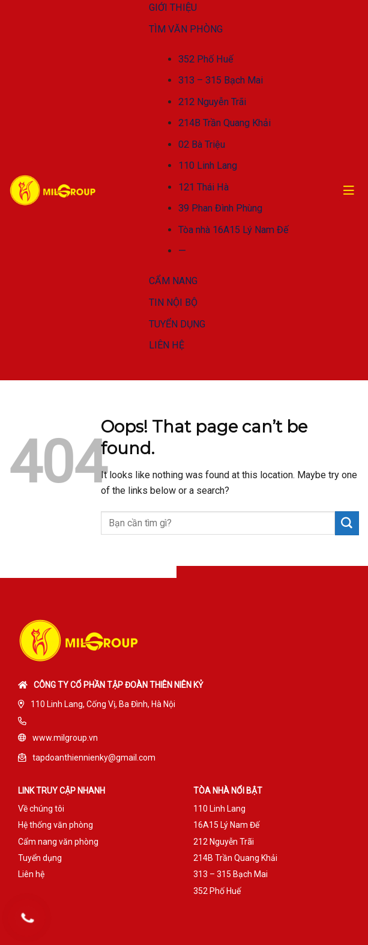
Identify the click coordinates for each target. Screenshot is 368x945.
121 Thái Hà (203, 187)
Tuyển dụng (40, 858)
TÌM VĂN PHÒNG (186, 29)
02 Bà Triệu (201, 144)
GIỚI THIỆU (173, 7)
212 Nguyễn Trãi (212, 102)
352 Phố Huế (206, 59)
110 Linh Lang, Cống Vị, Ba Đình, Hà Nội (103, 704)
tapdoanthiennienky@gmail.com (93, 757)
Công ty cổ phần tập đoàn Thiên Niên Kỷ (118, 685)
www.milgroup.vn (65, 738)
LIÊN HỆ (166, 345)
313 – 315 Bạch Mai (220, 80)
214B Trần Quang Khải (224, 123)
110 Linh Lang (207, 165)
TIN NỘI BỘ (173, 302)
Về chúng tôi (41, 808)
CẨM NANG (173, 281)
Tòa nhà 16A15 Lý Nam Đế (233, 229)
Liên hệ (31, 874)
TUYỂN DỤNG (177, 324)
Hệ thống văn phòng (55, 825)
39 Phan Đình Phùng (220, 208)
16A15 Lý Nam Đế (226, 825)
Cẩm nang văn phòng (58, 841)
